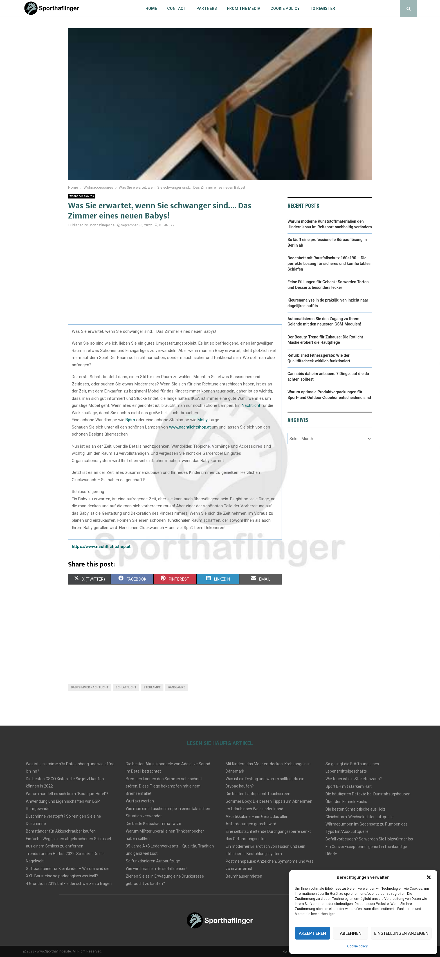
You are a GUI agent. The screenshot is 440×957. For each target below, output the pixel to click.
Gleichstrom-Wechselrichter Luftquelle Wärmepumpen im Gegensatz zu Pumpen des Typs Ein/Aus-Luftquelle (366, 824)
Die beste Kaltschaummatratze (153, 823)
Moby (203, 419)
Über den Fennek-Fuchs (346, 801)
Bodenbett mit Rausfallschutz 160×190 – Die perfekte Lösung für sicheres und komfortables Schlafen (329, 263)
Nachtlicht (251, 405)
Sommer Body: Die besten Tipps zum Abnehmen (269, 801)
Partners (206, 8)
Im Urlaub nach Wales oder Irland (254, 809)
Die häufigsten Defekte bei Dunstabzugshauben (367, 794)
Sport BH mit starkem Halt (348, 786)
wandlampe (176, 687)
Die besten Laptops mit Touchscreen (258, 793)
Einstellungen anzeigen (401, 933)
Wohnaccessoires (81, 196)
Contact (176, 8)
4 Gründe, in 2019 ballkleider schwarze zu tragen (69, 883)
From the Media (243, 8)
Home (151, 8)
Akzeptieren (312, 933)
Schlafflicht (126, 687)
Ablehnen (351, 933)
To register (322, 8)
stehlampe (152, 687)
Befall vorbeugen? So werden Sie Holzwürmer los (369, 839)
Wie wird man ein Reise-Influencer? (157, 868)
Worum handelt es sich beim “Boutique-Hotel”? (67, 793)
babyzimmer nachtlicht (90, 687)
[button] (429, 877)
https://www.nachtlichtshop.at (101, 546)
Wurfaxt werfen (140, 801)
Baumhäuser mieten (244, 876)
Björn (130, 419)
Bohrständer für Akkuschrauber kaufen (61, 831)
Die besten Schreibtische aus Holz (355, 809)
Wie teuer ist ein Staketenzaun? (353, 779)
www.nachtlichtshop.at (190, 427)
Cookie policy (357, 946)
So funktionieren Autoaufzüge (153, 861)
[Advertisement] (175, 279)
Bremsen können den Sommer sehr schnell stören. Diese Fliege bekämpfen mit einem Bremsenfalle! (164, 786)
